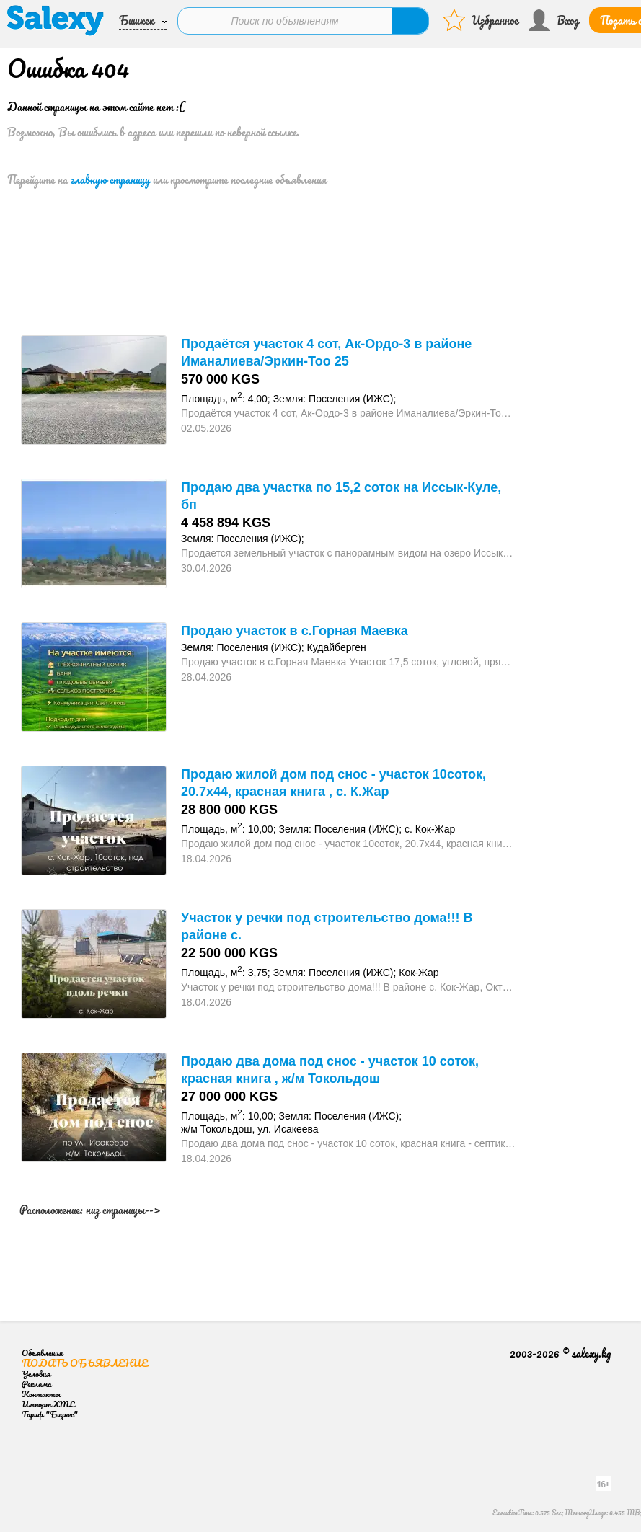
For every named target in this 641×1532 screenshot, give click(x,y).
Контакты (41, 1394)
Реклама (36, 1384)
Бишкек (136, 20)
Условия (36, 1374)
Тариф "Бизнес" (50, 1414)
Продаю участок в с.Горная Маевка (294, 631)
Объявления (42, 1353)
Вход (568, 20)
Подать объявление (85, 1363)
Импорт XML (48, 1404)
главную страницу (110, 179)
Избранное (495, 20)
